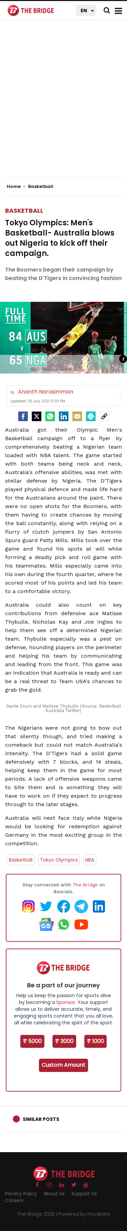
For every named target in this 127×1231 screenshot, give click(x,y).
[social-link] (104, 416)
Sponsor (65, 1002)
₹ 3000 (64, 1041)
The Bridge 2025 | (38, 1214)
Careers (14, 1200)
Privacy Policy (21, 1193)
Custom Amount (63, 1065)
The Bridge (85, 884)
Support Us (84, 1193)
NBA (89, 859)
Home (16, 187)
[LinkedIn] (64, 416)
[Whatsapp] (50, 416)
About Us (54, 1193)
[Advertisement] (63, 104)
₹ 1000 (95, 1041)
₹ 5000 (32, 1041)
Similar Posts (41, 1119)
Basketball (24, 210)
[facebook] (23, 416)
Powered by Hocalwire (84, 1214)
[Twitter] (36, 416)
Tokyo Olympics (59, 859)
